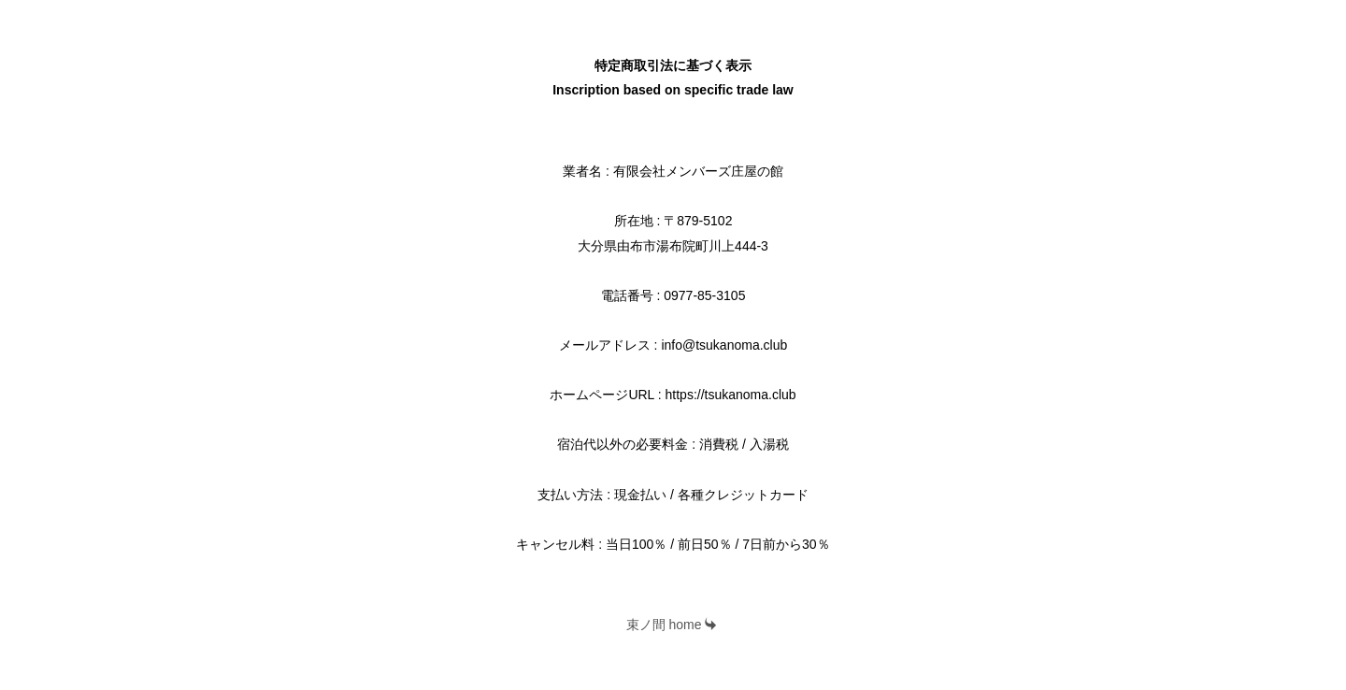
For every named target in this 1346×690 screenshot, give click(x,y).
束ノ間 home (672, 624)
